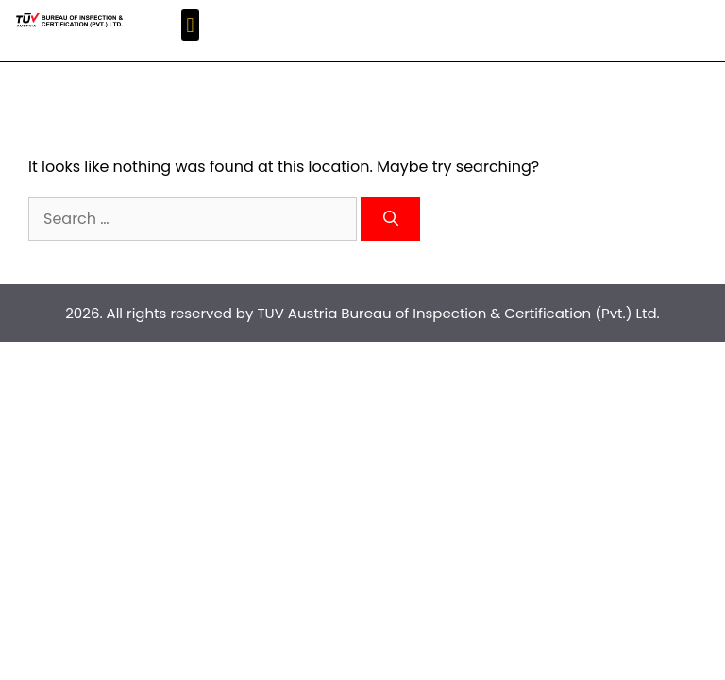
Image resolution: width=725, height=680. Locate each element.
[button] (190, 25)
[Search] (390, 219)
